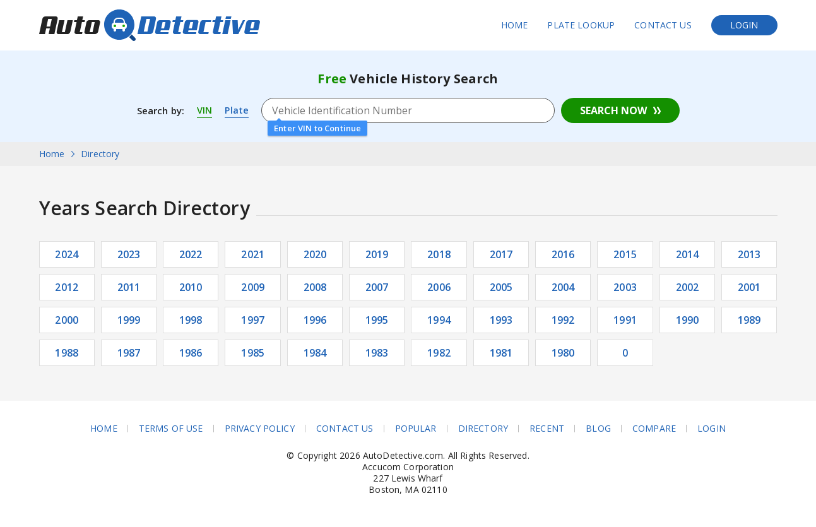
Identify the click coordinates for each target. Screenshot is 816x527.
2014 (687, 254)
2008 (315, 287)
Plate (237, 110)
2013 (749, 254)
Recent (546, 428)
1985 (252, 353)
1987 (129, 353)
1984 (315, 353)
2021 (252, 254)
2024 (66, 254)
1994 (439, 320)
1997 (252, 320)
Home (514, 25)
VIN (204, 110)
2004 (563, 287)
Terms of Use (171, 428)
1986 (191, 353)
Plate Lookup (581, 25)
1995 (377, 320)
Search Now (613, 110)
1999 (129, 320)
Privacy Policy (260, 428)
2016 (563, 254)
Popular (416, 428)
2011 (129, 287)
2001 (749, 287)
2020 (315, 254)
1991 (625, 320)
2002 (687, 287)
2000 (66, 320)
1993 (501, 320)
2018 (439, 254)
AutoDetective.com (149, 25)
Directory (483, 428)
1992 (563, 320)
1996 (315, 320)
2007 (377, 287)
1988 (66, 353)
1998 (191, 320)
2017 (501, 254)
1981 (501, 353)
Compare (654, 428)
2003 (625, 287)
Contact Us (663, 25)
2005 (501, 287)
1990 (687, 320)
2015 (625, 254)
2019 (377, 254)
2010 (191, 287)
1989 (749, 320)
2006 (439, 287)
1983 (377, 353)
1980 (563, 353)
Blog (598, 428)
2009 (252, 287)
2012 (66, 287)
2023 (129, 254)
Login (744, 25)
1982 (439, 353)
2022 (191, 254)
